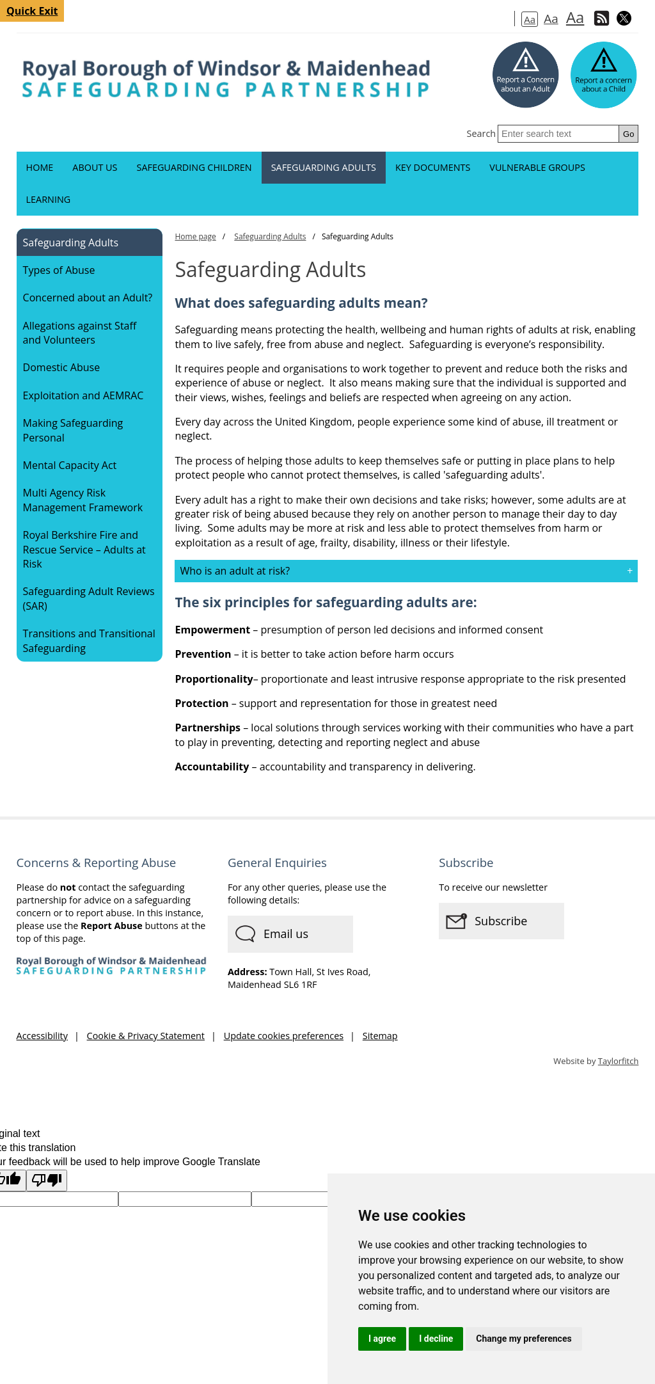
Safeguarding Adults (323, 167)
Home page (195, 236)
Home (40, 167)
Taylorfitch (618, 1061)
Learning (48, 199)
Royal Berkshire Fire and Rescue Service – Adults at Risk (84, 549)
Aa (529, 19)
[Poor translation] (46, 1180)
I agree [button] (382, 1338)
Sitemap (380, 1036)
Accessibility (42, 1036)
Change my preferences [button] (523, 1338)
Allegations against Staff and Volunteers (80, 333)
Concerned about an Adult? (88, 297)
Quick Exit (32, 11)
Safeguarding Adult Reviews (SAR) (89, 598)
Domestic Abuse (61, 367)
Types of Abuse (59, 270)
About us (94, 167)
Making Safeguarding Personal (73, 430)
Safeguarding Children (193, 167)
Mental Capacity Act (70, 465)
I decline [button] (436, 1338)
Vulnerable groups (537, 167)
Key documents (432, 167)
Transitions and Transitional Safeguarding (89, 640)
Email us (286, 933)
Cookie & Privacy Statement (146, 1036)
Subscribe (501, 920)
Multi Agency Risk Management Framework (83, 500)
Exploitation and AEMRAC (83, 395)
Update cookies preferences (283, 1036)
